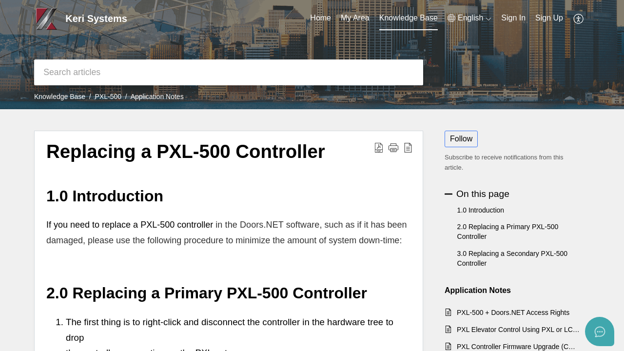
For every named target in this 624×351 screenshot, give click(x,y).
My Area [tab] (355, 18)
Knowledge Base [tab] (408, 18)
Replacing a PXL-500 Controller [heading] (185, 151)
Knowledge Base (59, 96)
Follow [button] (461, 139)
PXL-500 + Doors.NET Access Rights (513, 312)
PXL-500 (108, 96)
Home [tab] (320, 18)
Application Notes (157, 96)
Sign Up (549, 18)
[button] (469, 18)
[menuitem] (513, 18)
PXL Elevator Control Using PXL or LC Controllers (518, 329)
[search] (228, 72)
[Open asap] (599, 331)
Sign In (513, 18)
